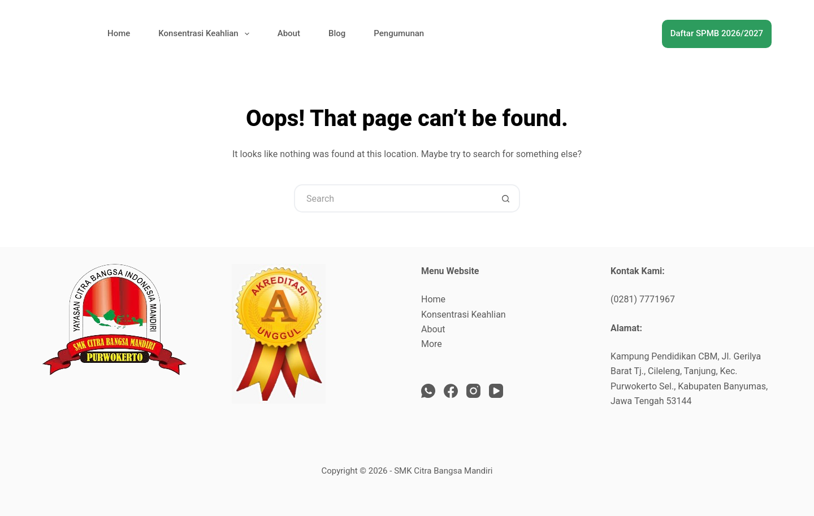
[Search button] (506, 198)
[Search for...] (393, 198)
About (289, 33)
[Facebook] (451, 391)
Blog (336, 33)
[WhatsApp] (428, 391)
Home (118, 33)
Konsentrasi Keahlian (205, 34)
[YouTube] (496, 391)
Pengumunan (399, 33)
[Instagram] (473, 391)
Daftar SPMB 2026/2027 (716, 33)
